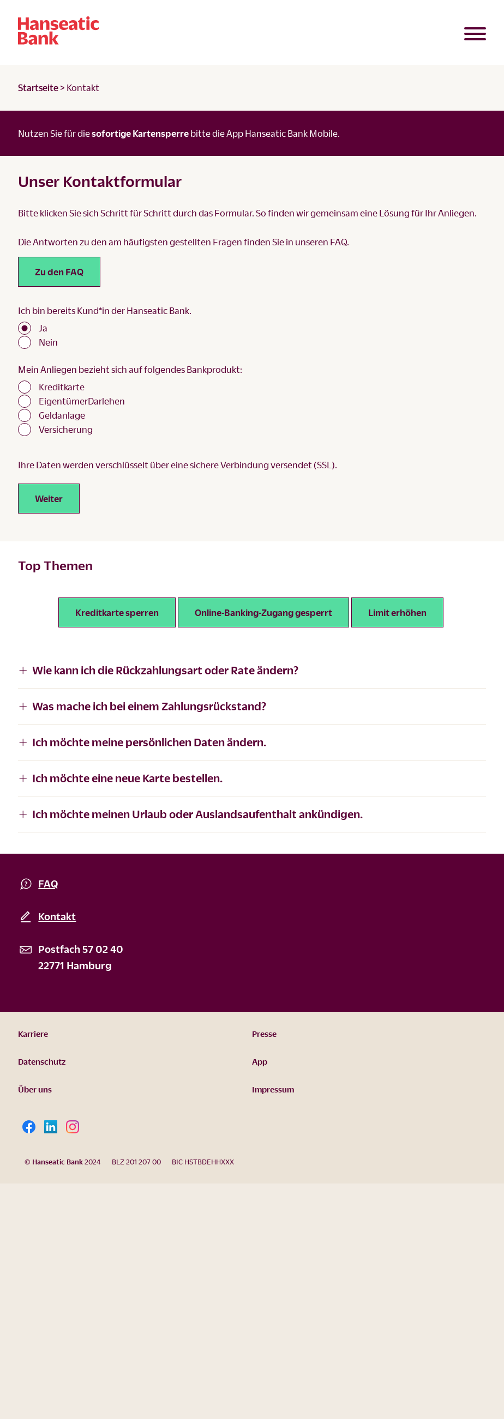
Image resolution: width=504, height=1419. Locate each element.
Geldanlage (62, 415)
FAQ (48, 883)
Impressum (273, 1089)
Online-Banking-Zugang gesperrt (263, 612)
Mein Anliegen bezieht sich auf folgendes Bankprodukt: (130, 369)
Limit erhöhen (397, 612)
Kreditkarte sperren (117, 612)
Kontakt (57, 916)
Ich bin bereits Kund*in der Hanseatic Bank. (104, 310)
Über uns (35, 1089)
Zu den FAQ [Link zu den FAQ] (59, 272)
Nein (48, 342)
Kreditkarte (62, 387)
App (259, 1061)
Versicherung (66, 429)
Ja (43, 328)
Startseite (38, 87)
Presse (264, 1033)
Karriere (33, 1033)
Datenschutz (42, 1061)
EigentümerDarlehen (82, 401)
